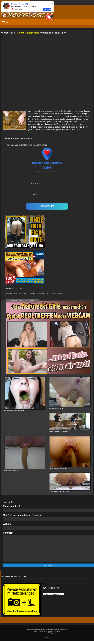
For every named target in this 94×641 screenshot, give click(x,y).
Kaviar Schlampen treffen (28, 33)
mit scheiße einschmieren (52, 293)
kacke (18, 293)
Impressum (40, 634)
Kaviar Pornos (38, 632)
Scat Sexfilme (19, 288)
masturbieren (36, 293)
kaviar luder (26, 293)
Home (47, 638)
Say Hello (47, 9)
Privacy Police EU (51, 634)
